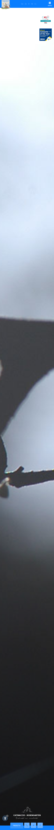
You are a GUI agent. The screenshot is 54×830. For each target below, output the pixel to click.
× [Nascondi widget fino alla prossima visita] (7, 816)
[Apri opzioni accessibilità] (5, 818)
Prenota (16, 825)
